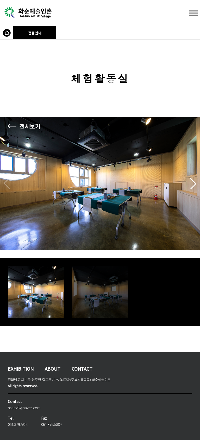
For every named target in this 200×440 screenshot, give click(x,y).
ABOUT (52, 368)
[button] (193, 183)
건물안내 (35, 32)
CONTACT (82, 368)
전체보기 (29, 126)
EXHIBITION (21, 368)
